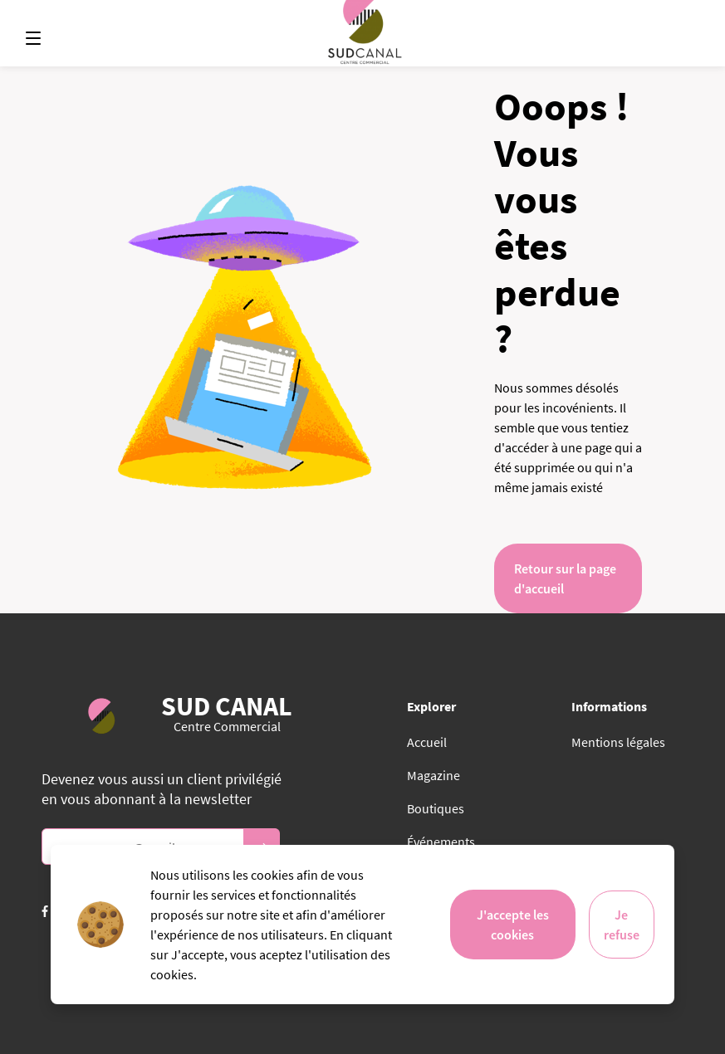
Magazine (433, 775)
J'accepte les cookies (513, 924)
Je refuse (621, 924)
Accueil (427, 742)
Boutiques (435, 808)
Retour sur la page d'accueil (565, 578)
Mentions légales (618, 742)
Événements (441, 841)
